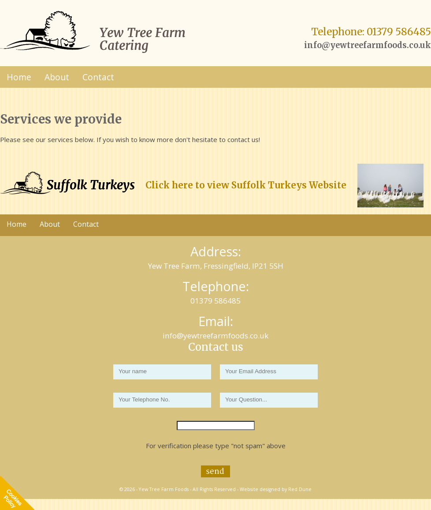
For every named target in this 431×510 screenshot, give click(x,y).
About (57, 77)
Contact (98, 77)
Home (19, 77)
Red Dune (300, 489)
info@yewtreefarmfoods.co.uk (367, 45)
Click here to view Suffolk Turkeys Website (245, 185)
